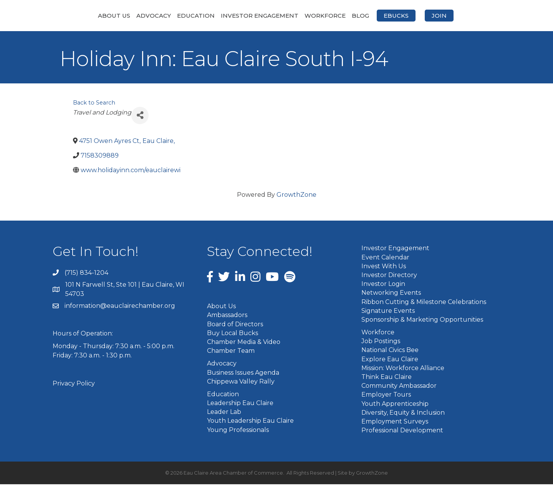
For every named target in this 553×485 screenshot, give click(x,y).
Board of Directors (235, 324)
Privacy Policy (74, 383)
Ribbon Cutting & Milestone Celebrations (423, 302)
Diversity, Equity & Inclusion (403, 413)
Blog (401, 15)
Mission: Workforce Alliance (402, 368)
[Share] (140, 116)
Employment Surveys (394, 422)
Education (155, 15)
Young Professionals (238, 430)
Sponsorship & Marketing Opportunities (422, 320)
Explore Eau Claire (389, 359)
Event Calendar (385, 257)
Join (479, 15)
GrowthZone (296, 195)
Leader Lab (224, 412)
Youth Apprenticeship (395, 404)
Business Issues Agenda (243, 373)
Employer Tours (386, 395)
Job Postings (380, 341)
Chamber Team (231, 351)
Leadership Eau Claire (240, 403)
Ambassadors (227, 315)
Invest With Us (383, 266)
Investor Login (383, 284)
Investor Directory (389, 275)
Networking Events (391, 293)
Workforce (365, 15)
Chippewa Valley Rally (241, 381)
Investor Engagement (219, 15)
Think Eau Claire (386, 377)
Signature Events (388, 311)
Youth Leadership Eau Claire (250, 421)
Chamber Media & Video (243, 342)
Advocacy (113, 15)
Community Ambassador (399, 386)
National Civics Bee (390, 350)
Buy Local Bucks (232, 333)
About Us (73, 15)
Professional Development (402, 431)
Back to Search (94, 103)
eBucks (436, 15)
